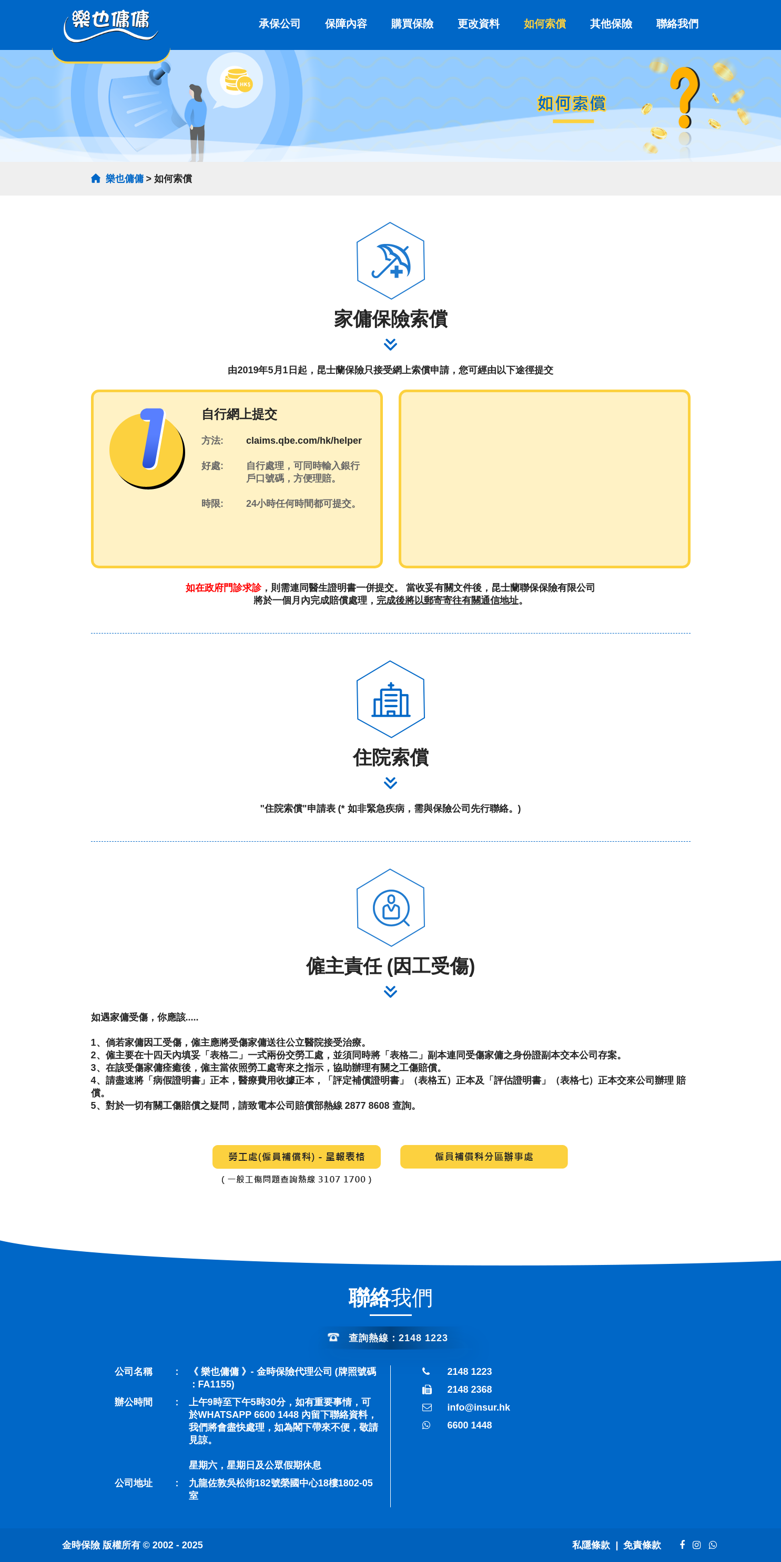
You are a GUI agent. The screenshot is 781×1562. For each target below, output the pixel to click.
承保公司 (280, 23)
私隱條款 (591, 1545)
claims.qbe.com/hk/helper (304, 440)
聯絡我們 (677, 23)
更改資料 (479, 23)
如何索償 (545, 23)
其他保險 (611, 23)
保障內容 (346, 23)
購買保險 (412, 23)
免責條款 (643, 1545)
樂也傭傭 (125, 178)
